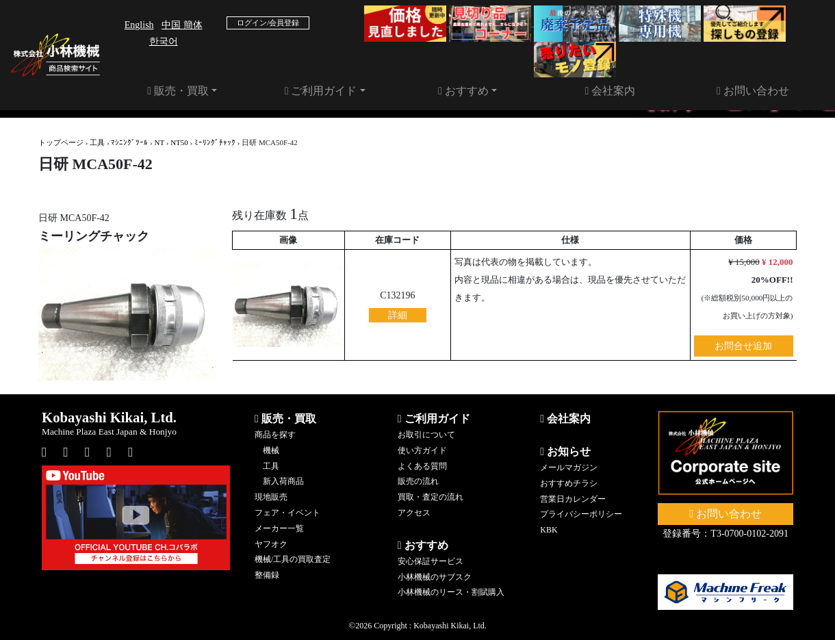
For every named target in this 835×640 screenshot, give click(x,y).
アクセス (414, 512)
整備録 (267, 575)
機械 (271, 450)
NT (159, 142)
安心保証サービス (430, 561)
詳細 (397, 315)
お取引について (426, 434)
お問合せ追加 (743, 346)
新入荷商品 (283, 481)
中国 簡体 (182, 25)
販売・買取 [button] (178, 91)
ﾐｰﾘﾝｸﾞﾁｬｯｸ (214, 142)
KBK (548, 530)
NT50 (179, 142)
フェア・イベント (287, 512)
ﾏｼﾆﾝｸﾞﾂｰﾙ (129, 142)
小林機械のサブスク (435, 577)
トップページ (61, 142)
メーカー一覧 (279, 528)
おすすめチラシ (569, 483)
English (139, 25)
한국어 (163, 41)
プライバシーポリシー (581, 514)
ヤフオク (271, 544)
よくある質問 (422, 466)
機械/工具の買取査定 (293, 559)
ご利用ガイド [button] (321, 91)
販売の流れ (418, 481)
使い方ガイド (422, 450)
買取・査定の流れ (430, 497)
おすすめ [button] (463, 91)
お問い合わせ (753, 91)
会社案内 (610, 91)
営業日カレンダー (573, 499)
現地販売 (271, 497)
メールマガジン (569, 467)
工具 (97, 142)
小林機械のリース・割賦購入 (451, 592)
